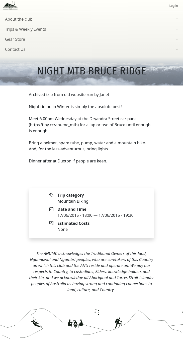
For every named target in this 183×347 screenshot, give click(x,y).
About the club (19, 19)
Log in (173, 6)
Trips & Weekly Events (25, 29)
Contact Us (15, 49)
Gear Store (15, 39)
